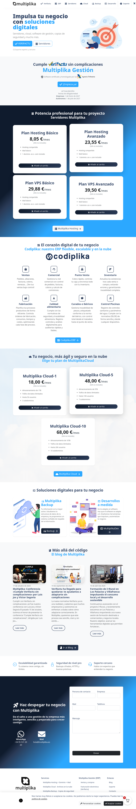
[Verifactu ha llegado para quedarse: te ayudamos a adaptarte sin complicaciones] (68, 573)
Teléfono (108, 706)
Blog (111, 782)
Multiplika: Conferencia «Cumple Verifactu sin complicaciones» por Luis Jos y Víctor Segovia (27, 593)
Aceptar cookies (113, 803)
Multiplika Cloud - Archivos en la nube (57, 787)
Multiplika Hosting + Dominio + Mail (57, 782)
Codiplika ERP (68, 340)
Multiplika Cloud (68, 474)
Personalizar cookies (90, 803)
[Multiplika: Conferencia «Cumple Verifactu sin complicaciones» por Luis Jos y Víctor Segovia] (29, 573)
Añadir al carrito (39, 165)
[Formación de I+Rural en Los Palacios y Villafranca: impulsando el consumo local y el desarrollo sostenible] (106, 573)
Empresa (108, 694)
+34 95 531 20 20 (21, 738)
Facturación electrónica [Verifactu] (90, 788)
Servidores (42, 43)
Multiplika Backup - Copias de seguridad (58, 791)
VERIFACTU (22, 43)
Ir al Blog (68, 647)
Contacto (112, 791)
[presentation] (90, 762)
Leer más (20, 628)
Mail (83, 706)
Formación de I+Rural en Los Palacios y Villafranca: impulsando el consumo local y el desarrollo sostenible (105, 594)
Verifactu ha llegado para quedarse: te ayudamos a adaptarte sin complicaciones (66, 593)
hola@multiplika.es (41, 736)
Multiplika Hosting (68, 228)
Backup (50, 531)
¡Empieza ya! (68, 84)
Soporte (112, 787)
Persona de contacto (83, 694)
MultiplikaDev (109, 530)
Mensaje (96, 725)
